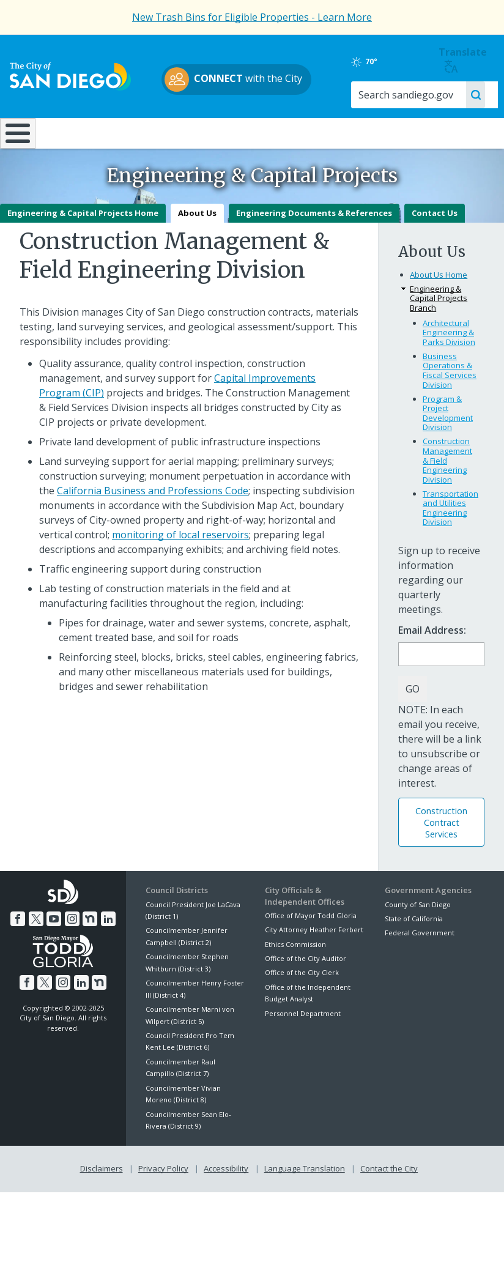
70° (396, 61)
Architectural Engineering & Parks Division (449, 365)
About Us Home (438, 307)
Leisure (68, 133)
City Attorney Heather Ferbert (314, 962)
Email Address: (432, 663)
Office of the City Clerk (302, 1005)
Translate (467, 59)
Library (296, 133)
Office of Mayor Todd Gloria (311, 947)
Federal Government (419, 965)
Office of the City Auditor (305, 991)
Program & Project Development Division (448, 446)
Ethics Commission (295, 976)
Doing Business (219, 139)
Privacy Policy (163, 1200)
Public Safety (378, 133)
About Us (197, 245)
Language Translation (304, 1200)
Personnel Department (303, 1045)
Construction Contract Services (441, 854)
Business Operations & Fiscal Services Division (449, 403)
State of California (414, 951)
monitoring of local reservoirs (180, 567)
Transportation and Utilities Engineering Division (450, 540)
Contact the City (389, 1200)
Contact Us (435, 245)
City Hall (461, 133)
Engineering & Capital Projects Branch (438, 331)
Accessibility (226, 1200)
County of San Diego (418, 936)
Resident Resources (144, 139)
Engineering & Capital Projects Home (82, 245)
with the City (249, 79)
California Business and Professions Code (152, 523)
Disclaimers (101, 1200)
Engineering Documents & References (314, 245)
